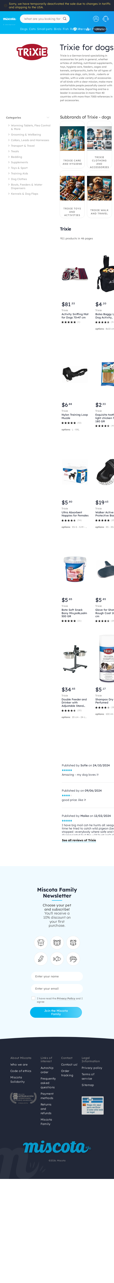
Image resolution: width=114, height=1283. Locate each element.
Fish (66, 29)
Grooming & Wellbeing (26, 134)
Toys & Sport (19, 167)
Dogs (24, 29)
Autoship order (47, 1070)
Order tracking (67, 1073)
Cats (32, 29)
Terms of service (88, 1076)
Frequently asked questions (48, 1083)
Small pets (45, 29)
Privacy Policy (66, 998)
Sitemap (88, 1085)
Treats (15, 151)
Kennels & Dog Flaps (24, 193)
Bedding (16, 156)
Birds (57, 29)
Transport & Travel (23, 145)
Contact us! (69, 1064)
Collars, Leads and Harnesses (30, 140)
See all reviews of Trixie (79, 840)
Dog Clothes (19, 179)
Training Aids (19, 173)
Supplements (19, 162)
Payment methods (47, 1096)
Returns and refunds (46, 1109)
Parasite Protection (90, 29)
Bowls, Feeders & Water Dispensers (26, 186)
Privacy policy (92, 1068)
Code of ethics (21, 1071)
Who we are (19, 1064)
